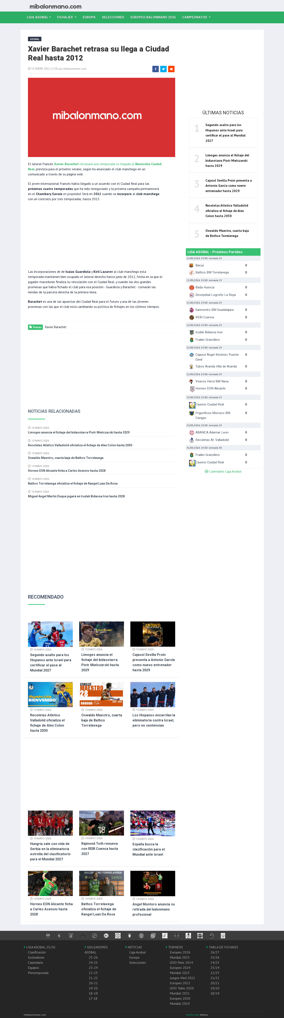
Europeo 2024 (180, 967)
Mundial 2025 (180, 957)
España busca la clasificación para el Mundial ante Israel (149, 849)
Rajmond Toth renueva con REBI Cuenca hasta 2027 (99, 849)
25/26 (214, 957)
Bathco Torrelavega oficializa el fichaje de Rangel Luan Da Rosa (73, 483)
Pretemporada (38, 973)
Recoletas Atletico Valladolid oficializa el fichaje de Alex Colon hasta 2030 (80, 445)
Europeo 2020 (180, 998)
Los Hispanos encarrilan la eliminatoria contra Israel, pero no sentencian (154, 720)
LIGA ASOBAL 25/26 (39, 947)
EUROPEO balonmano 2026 (155, 17)
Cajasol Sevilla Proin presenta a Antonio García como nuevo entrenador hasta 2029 (228, 185)
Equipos (33, 967)
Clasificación (37, 952)
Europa (91, 17)
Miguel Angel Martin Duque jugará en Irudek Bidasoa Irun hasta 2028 (76, 496)
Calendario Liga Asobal (223, 471)
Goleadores (36, 957)
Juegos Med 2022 (182, 978)
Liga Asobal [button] (37, 17)
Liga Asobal (137, 952)
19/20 (214, 988)
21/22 (214, 978)
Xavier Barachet (55, 327)
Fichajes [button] (65, 17)
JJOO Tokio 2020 (182, 988)
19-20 (93, 988)
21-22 (93, 978)
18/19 (214, 993)
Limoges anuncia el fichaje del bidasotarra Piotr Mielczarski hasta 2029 (79, 432)
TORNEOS (174, 947)
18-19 (93, 993)
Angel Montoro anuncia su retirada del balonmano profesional (154, 909)
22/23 (214, 973)
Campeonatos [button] (195, 17)
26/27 (214, 952)
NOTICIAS (133, 947)
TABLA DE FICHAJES (222, 947)
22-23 (93, 973)
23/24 (214, 967)
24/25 (214, 962)
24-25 (93, 962)
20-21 (93, 983)
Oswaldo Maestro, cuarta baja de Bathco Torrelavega (65, 458)
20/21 (214, 983)
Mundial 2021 (180, 993)
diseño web (193, 1014)
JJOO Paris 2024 (181, 962)
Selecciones (114, 17)
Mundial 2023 (180, 973)
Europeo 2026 (180, 952)
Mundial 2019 (180, 1003)
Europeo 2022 (180, 983)
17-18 (93, 998)
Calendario (35, 962)
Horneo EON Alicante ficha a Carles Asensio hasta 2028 (66, 470)
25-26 (93, 957)
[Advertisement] (95, 235)
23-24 (93, 967)
